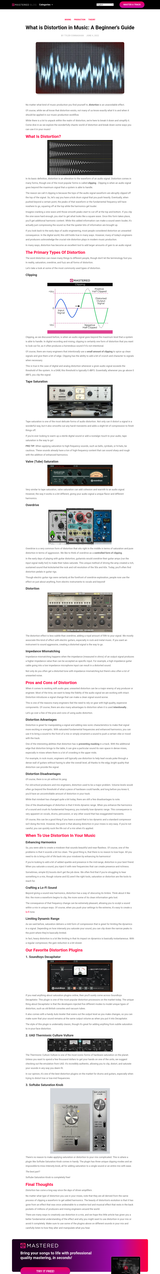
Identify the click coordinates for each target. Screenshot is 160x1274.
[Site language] (105, 4)
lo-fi (27, 912)
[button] (46, 5)
